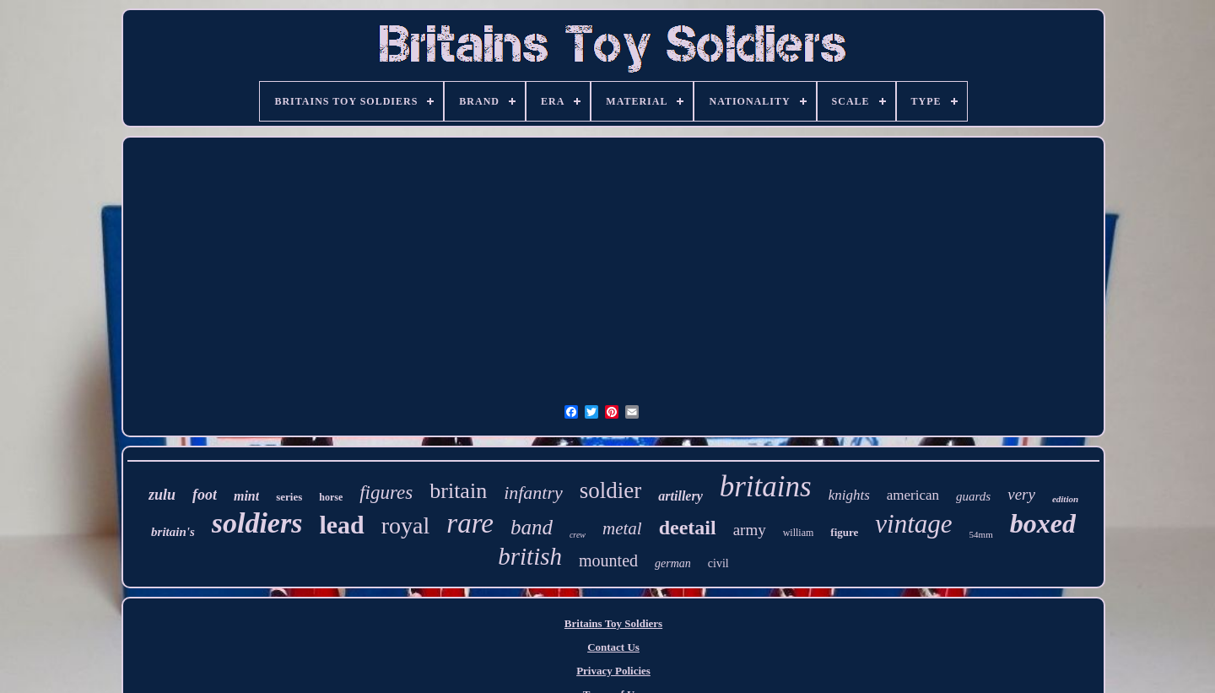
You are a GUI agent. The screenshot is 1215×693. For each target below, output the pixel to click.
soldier (611, 490)
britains (766, 486)
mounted (608, 560)
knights (849, 495)
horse (331, 497)
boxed (1043, 523)
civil (718, 563)
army (749, 530)
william (798, 533)
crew (578, 534)
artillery (680, 496)
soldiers (257, 523)
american (913, 495)
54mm (981, 534)
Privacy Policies (613, 670)
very (1021, 494)
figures (386, 492)
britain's (173, 532)
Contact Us (613, 647)
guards (973, 496)
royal (405, 525)
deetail (687, 528)
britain (458, 491)
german (673, 563)
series (289, 496)
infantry (533, 492)
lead (341, 525)
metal (622, 528)
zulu (162, 494)
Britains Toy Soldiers (613, 623)
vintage (913, 524)
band (531, 527)
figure (844, 532)
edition (1065, 499)
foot (204, 494)
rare (470, 523)
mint (246, 496)
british (530, 556)
